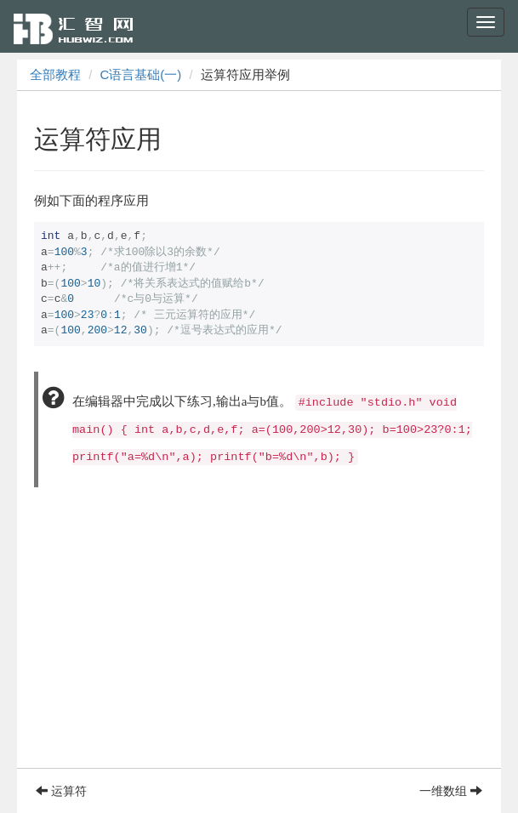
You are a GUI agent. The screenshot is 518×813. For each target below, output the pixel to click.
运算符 (61, 791)
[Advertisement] (259, 649)
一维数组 (450, 791)
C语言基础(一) (141, 74)
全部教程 (55, 74)
